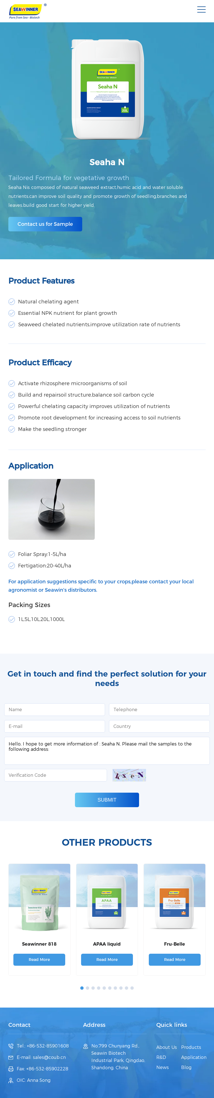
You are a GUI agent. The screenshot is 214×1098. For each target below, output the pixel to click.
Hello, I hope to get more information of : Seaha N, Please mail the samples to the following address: (107, 751)
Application (193, 1057)
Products (191, 1047)
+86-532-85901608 (48, 1046)
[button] (82, 988)
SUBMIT (107, 800)
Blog (186, 1067)
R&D (161, 1057)
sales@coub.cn (49, 1057)
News (162, 1067)
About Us (166, 1047)
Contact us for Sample (45, 224)
